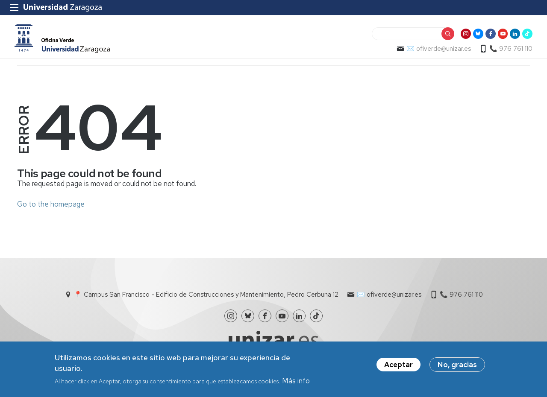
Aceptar (398, 365)
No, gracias (457, 365)
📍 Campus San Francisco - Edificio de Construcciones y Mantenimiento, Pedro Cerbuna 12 (206, 300)
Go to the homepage (51, 210)
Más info (296, 381)
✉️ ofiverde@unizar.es (436, 54)
